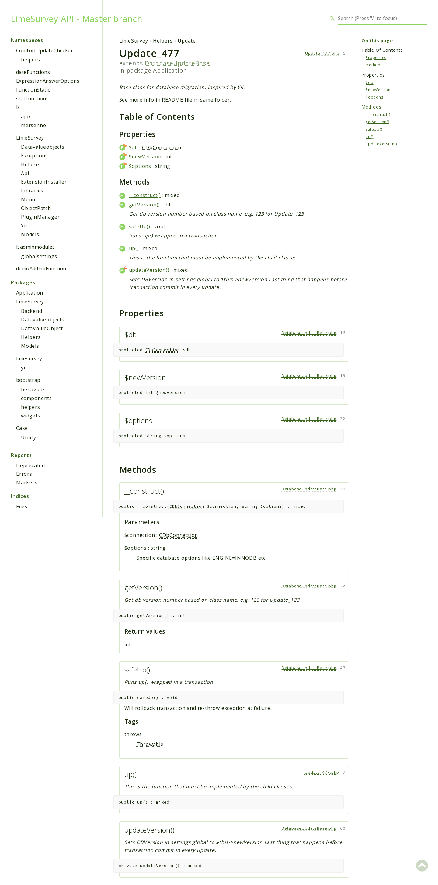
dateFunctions (33, 72)
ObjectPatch (36, 208)
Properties (376, 57)
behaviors (33, 389)
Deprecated (30, 465)
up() (134, 248)
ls (18, 107)
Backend (31, 311)
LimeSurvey (30, 137)
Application (29, 292)
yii (23, 367)
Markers (26, 482)
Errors (24, 474)
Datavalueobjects (42, 146)
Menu (28, 199)
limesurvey (29, 358)
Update (187, 40)
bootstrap (28, 380)
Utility (28, 437)
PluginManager (40, 216)
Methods (374, 64)
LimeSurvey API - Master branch (77, 18)
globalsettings (39, 256)
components (36, 398)
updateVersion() (149, 270)
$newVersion (145, 156)
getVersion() (144, 204)
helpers (30, 59)
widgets (30, 415)
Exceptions (34, 155)
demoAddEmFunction (41, 268)
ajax (26, 116)
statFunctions (32, 98)
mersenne (33, 125)
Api (25, 173)
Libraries (32, 190)
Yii (24, 225)
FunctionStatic (33, 89)
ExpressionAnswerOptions (47, 81)
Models (30, 234)
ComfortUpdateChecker (44, 50)
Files (21, 506)
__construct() (145, 195)
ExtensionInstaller (44, 181)
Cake (22, 428)
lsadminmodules (35, 247)
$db (133, 147)
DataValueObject (42, 328)
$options (140, 166)
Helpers (31, 164)
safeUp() (139, 226)
